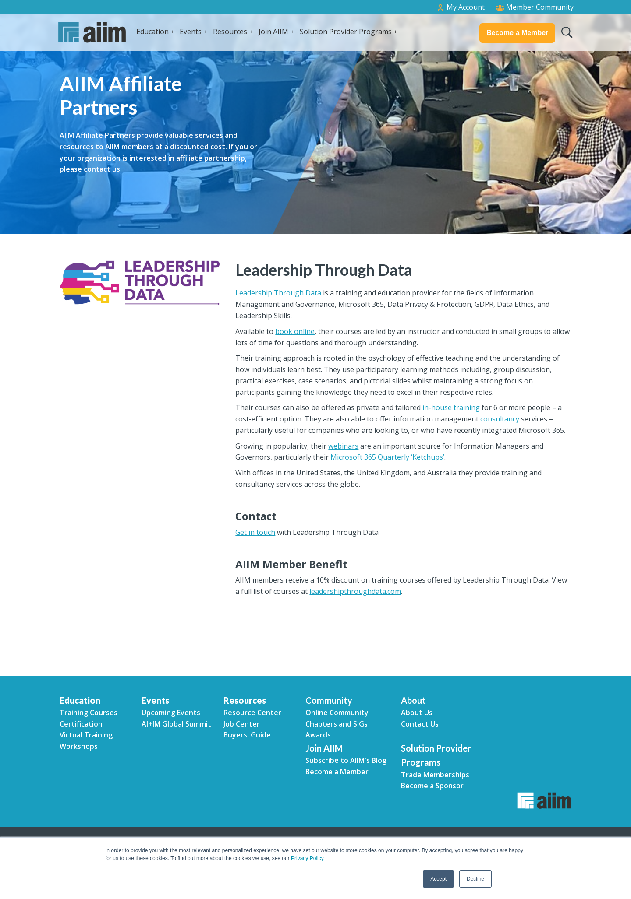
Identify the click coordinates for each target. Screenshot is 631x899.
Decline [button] (475, 879)
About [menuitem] (413, 700)
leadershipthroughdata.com (355, 591)
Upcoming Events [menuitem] (171, 712)
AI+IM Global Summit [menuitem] (176, 724)
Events (191, 31)
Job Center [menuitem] (241, 724)
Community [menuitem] (328, 700)
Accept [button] (438, 879)
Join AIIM (273, 31)
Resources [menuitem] (244, 700)
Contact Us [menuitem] (420, 724)
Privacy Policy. (308, 858)
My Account (460, 7)
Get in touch (255, 532)
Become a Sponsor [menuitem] (432, 785)
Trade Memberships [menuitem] (435, 775)
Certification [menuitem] (81, 724)
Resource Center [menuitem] (252, 712)
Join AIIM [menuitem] (324, 748)
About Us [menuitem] (416, 712)
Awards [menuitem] (318, 735)
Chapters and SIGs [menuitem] (336, 724)
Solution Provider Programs (346, 31)
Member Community (535, 7)
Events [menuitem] (155, 700)
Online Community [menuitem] (337, 712)
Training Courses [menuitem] (88, 712)
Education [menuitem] (80, 700)
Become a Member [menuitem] (337, 771)
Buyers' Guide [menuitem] (247, 735)
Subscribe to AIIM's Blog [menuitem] (345, 760)
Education (152, 31)
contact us (102, 169)
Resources (230, 31)
